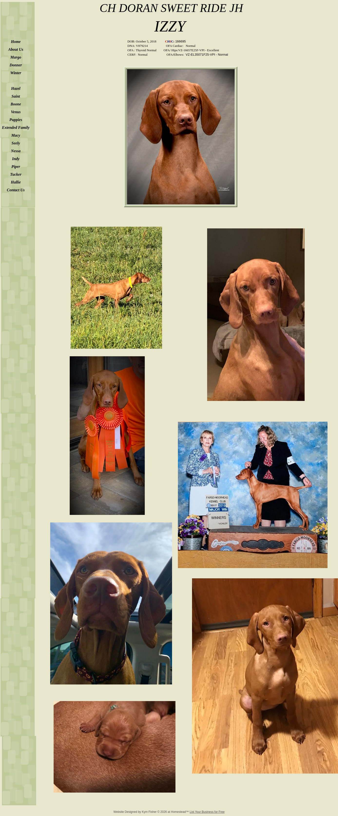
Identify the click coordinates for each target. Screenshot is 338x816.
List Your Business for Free (207, 812)
